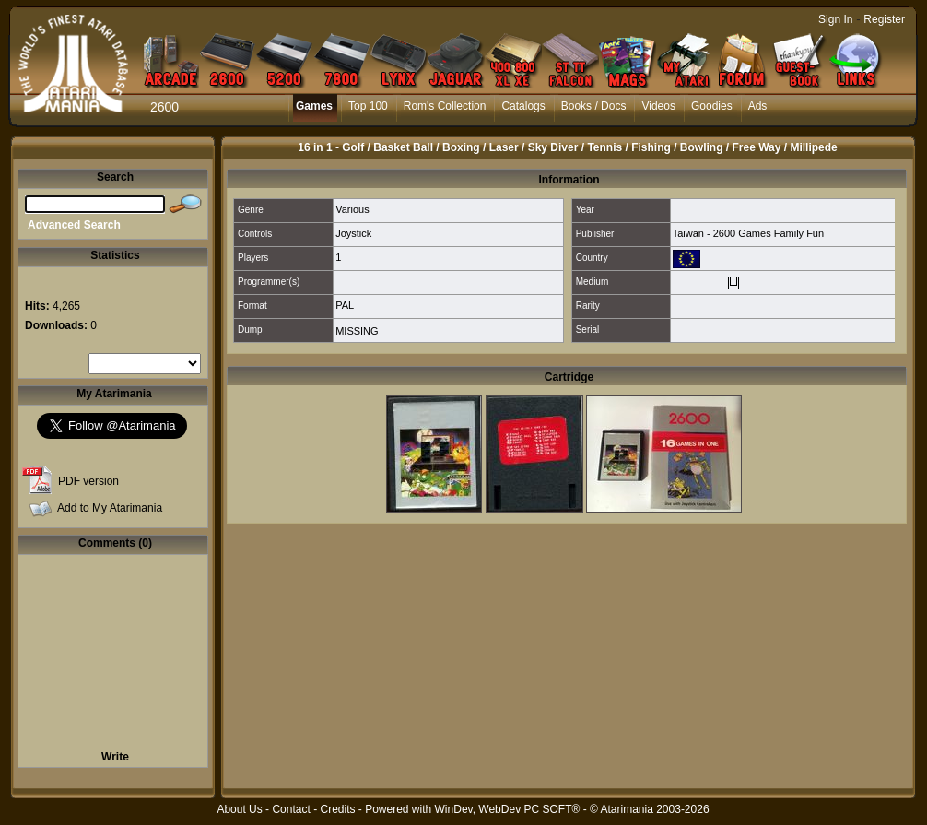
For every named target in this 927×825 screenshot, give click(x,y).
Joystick (353, 233)
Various (352, 209)
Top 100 (368, 106)
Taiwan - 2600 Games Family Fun (748, 233)
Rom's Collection (445, 106)
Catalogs (523, 106)
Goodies (712, 106)
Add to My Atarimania (109, 507)
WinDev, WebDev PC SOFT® (508, 809)
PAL (344, 305)
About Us (239, 809)
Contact (291, 809)
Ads (758, 106)
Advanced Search (74, 224)
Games (314, 106)
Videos (658, 106)
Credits (337, 809)
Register (884, 19)
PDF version (88, 481)
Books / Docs (594, 106)
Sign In (835, 19)
